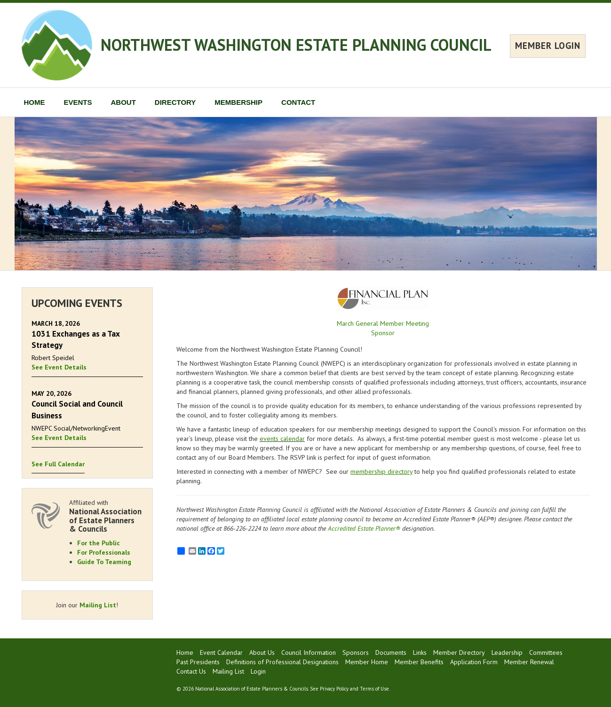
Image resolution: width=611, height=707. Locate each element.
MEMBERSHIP (238, 102)
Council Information (308, 652)
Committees (546, 652)
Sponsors (355, 652)
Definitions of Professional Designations (282, 662)
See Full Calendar (58, 464)
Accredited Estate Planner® (364, 528)
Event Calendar (221, 652)
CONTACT (298, 102)
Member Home (366, 662)
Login (258, 671)
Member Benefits (419, 662)
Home (184, 652)
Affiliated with (106, 516)
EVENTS (78, 102)
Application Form (474, 662)
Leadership (507, 652)
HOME (34, 102)
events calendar (282, 438)
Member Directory (459, 652)
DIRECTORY (175, 102)
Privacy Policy (334, 688)
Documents (390, 652)
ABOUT (123, 102)
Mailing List (97, 605)
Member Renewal (529, 662)
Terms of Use (374, 688)
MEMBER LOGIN (547, 45)
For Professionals (103, 552)
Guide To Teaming (104, 562)
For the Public (98, 543)
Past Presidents (198, 662)
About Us (262, 652)
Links (420, 652)
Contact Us (191, 671)
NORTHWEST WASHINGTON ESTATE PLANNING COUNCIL (296, 44)
